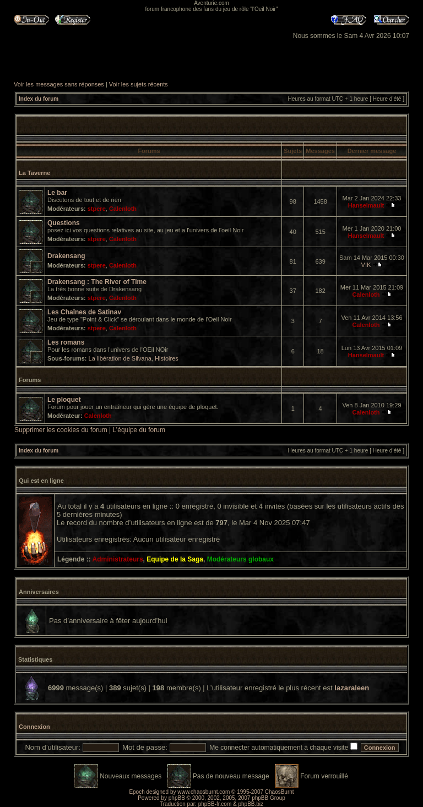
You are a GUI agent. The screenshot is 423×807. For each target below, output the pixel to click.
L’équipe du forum (139, 430)
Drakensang (66, 256)
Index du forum (38, 99)
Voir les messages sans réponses (59, 84)
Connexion (34, 726)
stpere (97, 208)
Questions (63, 223)
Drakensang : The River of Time (97, 282)
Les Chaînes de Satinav (84, 312)
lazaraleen (351, 688)
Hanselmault (366, 205)
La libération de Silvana (120, 358)
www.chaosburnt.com (203, 792)
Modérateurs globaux (240, 559)
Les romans (65, 342)
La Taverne (34, 173)
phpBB (177, 798)
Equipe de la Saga (175, 559)
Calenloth (123, 208)
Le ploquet (64, 400)
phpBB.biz (250, 804)
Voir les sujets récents (138, 84)
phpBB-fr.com (215, 804)
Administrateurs (118, 559)
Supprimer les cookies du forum (60, 430)
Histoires (166, 358)
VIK (366, 264)
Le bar (57, 193)
